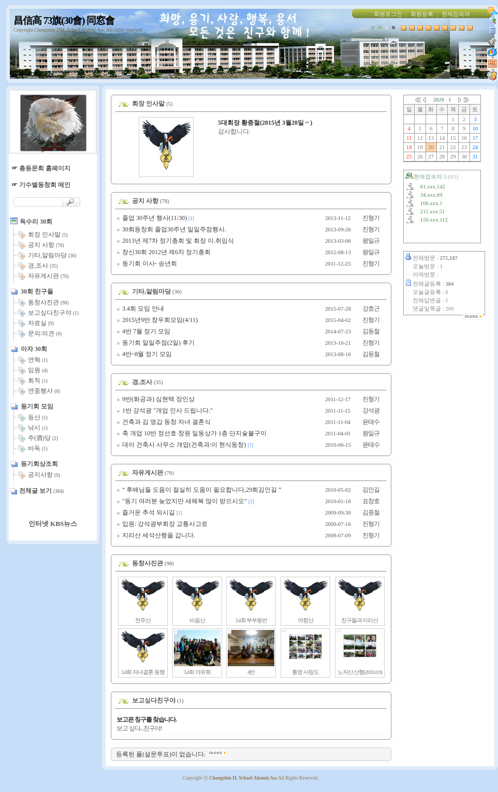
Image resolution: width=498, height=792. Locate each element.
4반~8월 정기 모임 (144, 354)
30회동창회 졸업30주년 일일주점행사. (171, 229)
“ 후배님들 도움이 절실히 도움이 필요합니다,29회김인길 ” (199, 489)
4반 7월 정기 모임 (143, 331)
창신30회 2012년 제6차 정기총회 (163, 252)
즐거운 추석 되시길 (145, 512)
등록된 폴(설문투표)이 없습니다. (171, 754)
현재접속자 (456, 14)
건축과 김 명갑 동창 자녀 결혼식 (163, 422)
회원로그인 (388, 14)
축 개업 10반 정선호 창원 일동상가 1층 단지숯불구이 (191, 433)
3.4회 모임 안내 (140, 308)
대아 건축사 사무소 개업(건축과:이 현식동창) (181, 444)
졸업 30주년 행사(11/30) (151, 218)
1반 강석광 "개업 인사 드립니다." (164, 410)
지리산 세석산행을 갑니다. (155, 535)
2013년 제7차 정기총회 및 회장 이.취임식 (175, 240)
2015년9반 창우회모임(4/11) (157, 320)
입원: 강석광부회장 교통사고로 (162, 523)
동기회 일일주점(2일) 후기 (155, 342)
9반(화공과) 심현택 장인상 (155, 399)
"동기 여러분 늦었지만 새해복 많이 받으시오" (181, 501)
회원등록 (422, 14)
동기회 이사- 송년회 (146, 263)
